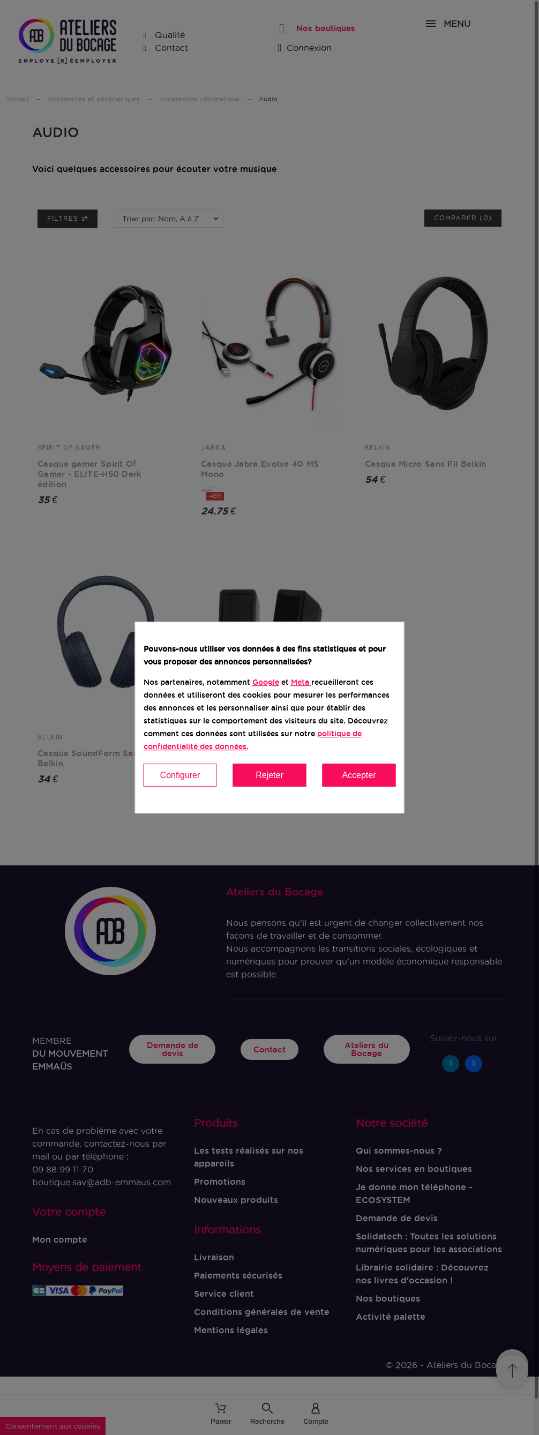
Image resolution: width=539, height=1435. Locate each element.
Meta (300, 682)
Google (265, 682)
